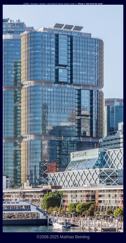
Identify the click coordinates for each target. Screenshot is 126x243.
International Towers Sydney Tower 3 (61, 4)
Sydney (43, 4)
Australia (34, 4)
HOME (26, 4)
